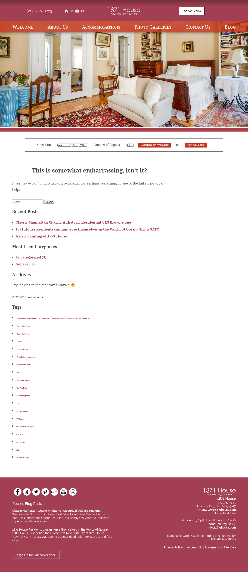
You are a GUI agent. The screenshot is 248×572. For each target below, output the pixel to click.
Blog (230, 27)
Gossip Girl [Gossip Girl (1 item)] (20, 434)
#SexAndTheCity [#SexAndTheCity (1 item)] (23, 411)
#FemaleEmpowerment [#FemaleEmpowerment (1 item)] (25, 357)
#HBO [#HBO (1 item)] (18, 372)
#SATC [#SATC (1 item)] (18, 403)
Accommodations (101, 27)
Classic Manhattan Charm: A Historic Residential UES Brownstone (73, 222)
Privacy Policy (173, 547)
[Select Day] (75, 145)
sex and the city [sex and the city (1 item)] (22, 458)
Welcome (22, 27)
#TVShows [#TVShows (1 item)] (20, 419)
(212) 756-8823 (39, 11)
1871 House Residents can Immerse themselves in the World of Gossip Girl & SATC (87, 229)
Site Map (230, 547)
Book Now (192, 11)
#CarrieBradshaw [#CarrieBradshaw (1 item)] (23, 326)
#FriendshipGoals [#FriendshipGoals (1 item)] (23, 365)
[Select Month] (64, 145)
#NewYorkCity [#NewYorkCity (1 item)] (22, 388)
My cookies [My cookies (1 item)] (20, 442)
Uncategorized (28, 257)
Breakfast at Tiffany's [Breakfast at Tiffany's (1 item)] (25, 427)
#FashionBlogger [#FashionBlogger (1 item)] (23, 349)
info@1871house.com (222, 527)
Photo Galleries (152, 27)
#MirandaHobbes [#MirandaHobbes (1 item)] (23, 380)
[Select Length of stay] (130, 145)
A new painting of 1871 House (41, 236)
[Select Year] (83, 145)
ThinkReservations (223, 539)
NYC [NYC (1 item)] (17, 450)
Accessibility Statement (203, 547)
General (23, 264)
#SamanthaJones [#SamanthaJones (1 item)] (23, 396)
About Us (58, 27)
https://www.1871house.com (216, 509)
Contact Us (198, 27)
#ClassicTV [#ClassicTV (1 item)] (20, 341)
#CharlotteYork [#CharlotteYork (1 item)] (22, 334)
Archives (19, 296)
